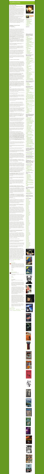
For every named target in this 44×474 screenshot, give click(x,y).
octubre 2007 (27, 224)
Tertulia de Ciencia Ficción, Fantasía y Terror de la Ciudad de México (30, 183)
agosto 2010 (27, 199)
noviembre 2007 (28, 223)
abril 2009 (27, 208)
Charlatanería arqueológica (30, 139)
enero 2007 (27, 231)
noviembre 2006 (28, 233)
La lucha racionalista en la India (30, 121)
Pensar (27, 49)
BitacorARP (28, 77)
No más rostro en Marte (29, 123)
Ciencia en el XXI (29, 166)
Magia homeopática (29, 128)
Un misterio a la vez (29, 63)
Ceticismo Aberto (29, 50)
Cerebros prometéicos (29, 73)
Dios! (27, 37)
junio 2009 (27, 206)
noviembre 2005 (28, 243)
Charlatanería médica (29, 137)
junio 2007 (27, 227)
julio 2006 (27, 236)
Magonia (28, 67)
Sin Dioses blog (28, 84)
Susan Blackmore (29, 53)
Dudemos (28, 71)
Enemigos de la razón (29, 104)
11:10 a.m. (12, 277)
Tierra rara (28, 124)
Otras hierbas (28, 25)
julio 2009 (27, 205)
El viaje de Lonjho (29, 176)
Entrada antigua (23, 309)
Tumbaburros (28, 40)
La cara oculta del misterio (30, 151)
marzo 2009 (27, 209)
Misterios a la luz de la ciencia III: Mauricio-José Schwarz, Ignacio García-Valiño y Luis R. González (30, 96)
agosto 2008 (27, 215)
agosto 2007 (27, 225)
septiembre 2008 (28, 214)
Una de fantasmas (29, 118)
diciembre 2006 (27, 232)
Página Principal (18, 309)
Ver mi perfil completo (30, 17)
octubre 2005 (27, 244)
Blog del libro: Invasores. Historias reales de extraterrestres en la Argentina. (30, 59)
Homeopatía (28, 110)
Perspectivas (28, 36)
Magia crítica (28, 57)
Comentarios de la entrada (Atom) (17, 310)
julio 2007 (27, 226)
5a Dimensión (28, 190)
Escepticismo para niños (29, 94)
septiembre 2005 (28, 245)
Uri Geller (28, 91)
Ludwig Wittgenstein (29, 21)
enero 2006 (27, 241)
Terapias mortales (29, 127)
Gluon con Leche (29, 70)
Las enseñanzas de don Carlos (30, 130)
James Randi (28, 51)
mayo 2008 (27, 218)
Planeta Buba (28, 189)
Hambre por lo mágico (29, 117)
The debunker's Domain (29, 52)
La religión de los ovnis (29, 125)
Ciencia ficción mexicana (29, 179)
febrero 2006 (27, 240)
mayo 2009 (27, 207)
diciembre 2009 (27, 201)
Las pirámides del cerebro (30, 78)
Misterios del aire (29, 66)
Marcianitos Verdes (29, 56)
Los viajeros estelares (29, 169)
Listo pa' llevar (28, 174)
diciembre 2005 (27, 242)
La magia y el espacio (29, 131)
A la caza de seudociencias (30, 134)
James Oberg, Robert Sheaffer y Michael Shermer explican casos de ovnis (30, 101)
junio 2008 (27, 217)
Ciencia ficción (28, 22)
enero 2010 (27, 200)
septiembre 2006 (28, 234)
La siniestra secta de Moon (30, 142)
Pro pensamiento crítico (29, 74)
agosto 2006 (27, 235)
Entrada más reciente (12, 309)
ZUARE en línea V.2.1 (29, 177)
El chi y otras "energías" (29, 108)
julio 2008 (27, 216)
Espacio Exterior (29, 76)
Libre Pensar (28, 69)
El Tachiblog (28, 64)
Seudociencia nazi (29, 138)
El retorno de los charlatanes (30, 60)
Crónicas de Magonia (29, 163)
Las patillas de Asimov (15, 2)
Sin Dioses (28, 83)
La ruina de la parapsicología (30, 120)
